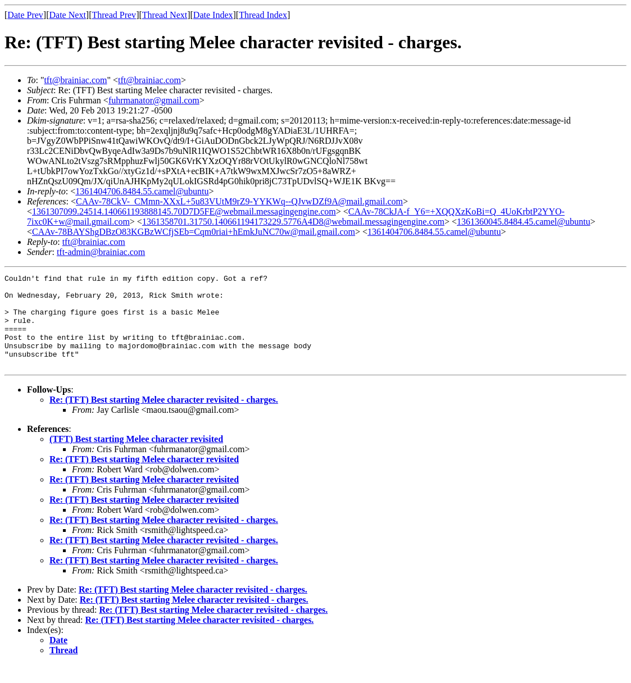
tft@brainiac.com (75, 80)
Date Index (213, 15)
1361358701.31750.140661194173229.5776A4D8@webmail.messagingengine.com (293, 221)
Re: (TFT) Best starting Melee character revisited (144, 477)
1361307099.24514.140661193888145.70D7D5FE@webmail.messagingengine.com (184, 211)
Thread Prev (114, 15)
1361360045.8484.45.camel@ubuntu (523, 221)
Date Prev (25, 15)
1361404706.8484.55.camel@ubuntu (141, 191)
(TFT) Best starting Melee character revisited (136, 457)
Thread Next (164, 15)
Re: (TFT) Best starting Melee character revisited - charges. (163, 418)
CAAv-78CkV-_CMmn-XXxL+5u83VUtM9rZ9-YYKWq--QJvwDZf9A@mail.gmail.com (239, 201)
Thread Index (263, 15)
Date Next (67, 15)
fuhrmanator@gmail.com (153, 100)
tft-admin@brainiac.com (101, 252)
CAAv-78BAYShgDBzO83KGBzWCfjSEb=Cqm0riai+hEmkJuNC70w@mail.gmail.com (193, 231)
